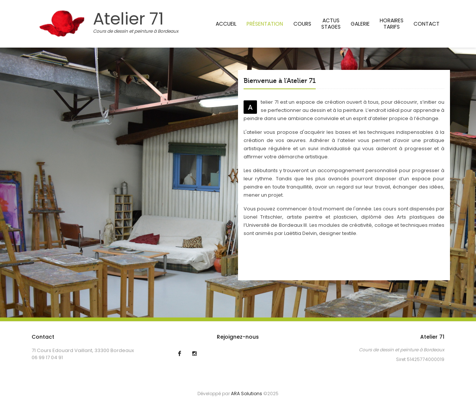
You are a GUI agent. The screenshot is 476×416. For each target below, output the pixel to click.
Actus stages (331, 23)
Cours (302, 24)
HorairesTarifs (391, 23)
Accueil (226, 24)
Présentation (265, 24)
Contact (427, 24)
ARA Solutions (246, 393)
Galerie (360, 24)
